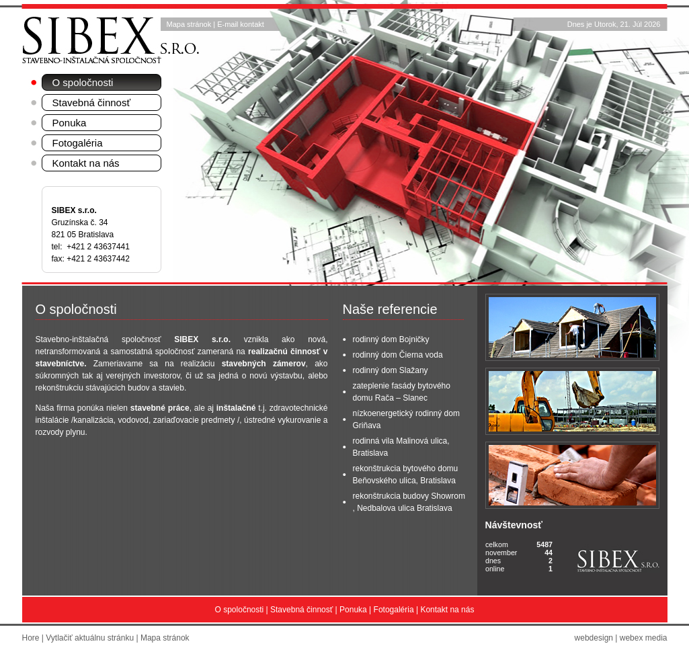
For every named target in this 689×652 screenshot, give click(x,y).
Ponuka (69, 122)
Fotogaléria (77, 143)
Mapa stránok (189, 24)
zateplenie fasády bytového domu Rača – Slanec (401, 392)
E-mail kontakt (240, 24)
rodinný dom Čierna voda (398, 355)
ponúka (90, 408)
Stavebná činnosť (91, 102)
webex (631, 638)
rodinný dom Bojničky (391, 339)
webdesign (594, 638)
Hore (31, 638)
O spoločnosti (83, 82)
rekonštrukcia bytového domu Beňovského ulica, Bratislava (405, 474)
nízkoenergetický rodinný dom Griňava (406, 419)
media (656, 638)
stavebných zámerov (264, 363)
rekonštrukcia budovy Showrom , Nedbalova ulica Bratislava (409, 502)
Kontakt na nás (86, 163)
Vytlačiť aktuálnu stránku (90, 638)
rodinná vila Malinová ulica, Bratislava (401, 447)
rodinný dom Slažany (390, 370)
